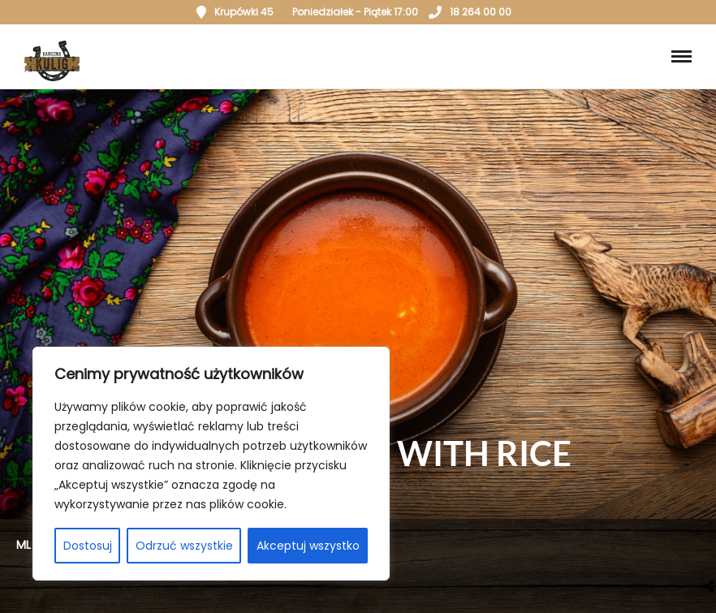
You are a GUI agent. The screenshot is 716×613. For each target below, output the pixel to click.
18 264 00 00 (470, 12)
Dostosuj (87, 545)
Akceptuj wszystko (308, 545)
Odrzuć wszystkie (184, 545)
